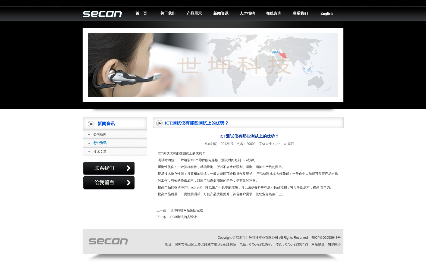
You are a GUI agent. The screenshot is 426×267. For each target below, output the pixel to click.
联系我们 (300, 13)
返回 (291, 144)
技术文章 (99, 152)
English (327, 13)
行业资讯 (99, 143)
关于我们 (168, 13)
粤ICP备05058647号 (326, 238)
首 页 (141, 13)
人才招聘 (247, 13)
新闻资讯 (220, 13)
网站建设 (317, 244)
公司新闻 (99, 134)
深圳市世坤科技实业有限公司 (257, 238)
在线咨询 (273, 13)
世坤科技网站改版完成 (186, 210)
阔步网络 (334, 244)
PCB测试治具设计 (183, 217)
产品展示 (194, 13)
